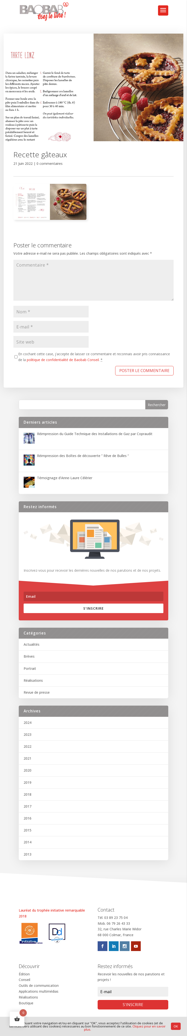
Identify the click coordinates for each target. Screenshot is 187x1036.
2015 (27, 830)
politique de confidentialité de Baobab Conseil (63, 359)
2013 (27, 854)
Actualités (31, 644)
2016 (27, 818)
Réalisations (33, 680)
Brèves (29, 656)
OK (176, 1026)
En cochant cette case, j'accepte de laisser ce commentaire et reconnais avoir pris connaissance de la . (94, 357)
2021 (27, 758)
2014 (27, 842)
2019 (27, 782)
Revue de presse (37, 692)
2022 (27, 746)
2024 (27, 722)
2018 (27, 794)
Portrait (30, 668)
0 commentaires (50, 163)
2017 (27, 806)
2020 (27, 770)
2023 (27, 734)
